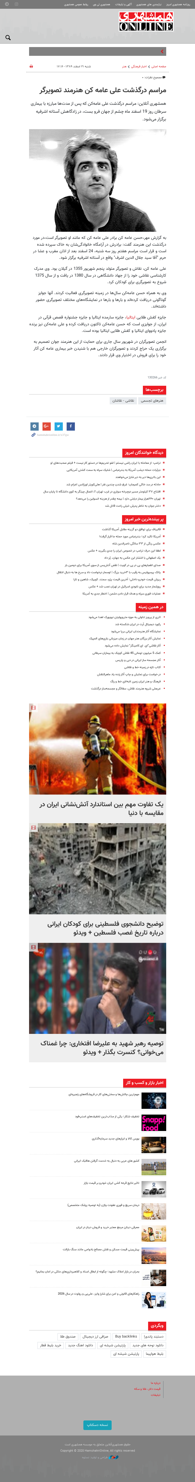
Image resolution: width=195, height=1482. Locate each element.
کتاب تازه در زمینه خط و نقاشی (142, 667)
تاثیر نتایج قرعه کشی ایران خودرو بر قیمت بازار (111, 1183)
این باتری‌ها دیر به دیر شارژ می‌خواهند (138, 477)
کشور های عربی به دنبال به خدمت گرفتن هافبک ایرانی (106, 1161)
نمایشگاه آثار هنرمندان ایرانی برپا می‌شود (136, 631)
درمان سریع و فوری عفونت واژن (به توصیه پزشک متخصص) (103, 1205)
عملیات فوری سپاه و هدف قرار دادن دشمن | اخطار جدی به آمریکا (122, 593)
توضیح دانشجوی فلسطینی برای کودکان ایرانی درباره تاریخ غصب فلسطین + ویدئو (105, 928)
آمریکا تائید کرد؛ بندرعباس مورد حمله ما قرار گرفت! (130, 536)
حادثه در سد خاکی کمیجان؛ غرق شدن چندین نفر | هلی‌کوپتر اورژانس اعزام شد (113, 484)
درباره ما (155, 1383)
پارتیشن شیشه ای (113, 1345)
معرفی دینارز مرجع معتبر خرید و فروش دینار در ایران (107, 1227)
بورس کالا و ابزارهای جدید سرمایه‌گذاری (115, 1138)
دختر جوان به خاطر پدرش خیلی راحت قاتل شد (133, 506)
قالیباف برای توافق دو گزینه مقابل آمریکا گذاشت (131, 529)
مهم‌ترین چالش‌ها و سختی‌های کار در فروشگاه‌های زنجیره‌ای (104, 1094)
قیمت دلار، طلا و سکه (147, 1389)
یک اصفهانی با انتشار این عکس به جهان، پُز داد (132, 558)
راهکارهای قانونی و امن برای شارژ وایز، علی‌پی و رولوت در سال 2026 (98, 1294)
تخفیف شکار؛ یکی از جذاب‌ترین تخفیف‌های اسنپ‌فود (107, 1116)
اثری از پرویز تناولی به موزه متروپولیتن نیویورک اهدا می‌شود (125, 617)
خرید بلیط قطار (50, 1345)
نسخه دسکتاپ (97, 1425)
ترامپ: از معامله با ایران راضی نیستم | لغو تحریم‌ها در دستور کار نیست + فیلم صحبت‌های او (105, 463)
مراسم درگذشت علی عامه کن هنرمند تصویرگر (102, 90)
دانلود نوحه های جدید (147, 1345)
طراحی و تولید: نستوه (100, 1457)
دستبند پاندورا (153, 1336)
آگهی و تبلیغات (123, 4)
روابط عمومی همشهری (76, 4)
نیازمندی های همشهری (149, 4)
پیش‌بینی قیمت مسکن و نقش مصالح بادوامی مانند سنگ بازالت (101, 1249)
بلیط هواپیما (154, 1354)
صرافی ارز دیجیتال (95, 1336)
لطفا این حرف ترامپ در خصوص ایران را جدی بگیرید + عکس (124, 551)
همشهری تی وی (101, 4)
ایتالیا (130, 317)
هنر (124, 66)
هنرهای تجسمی (152, 401)
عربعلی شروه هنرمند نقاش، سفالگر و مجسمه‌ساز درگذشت (126, 688)
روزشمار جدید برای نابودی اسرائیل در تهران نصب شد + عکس (125, 586)
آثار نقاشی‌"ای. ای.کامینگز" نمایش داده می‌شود (133, 645)
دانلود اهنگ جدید (80, 1345)
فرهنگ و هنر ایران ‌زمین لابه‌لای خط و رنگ (135, 681)
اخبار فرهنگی (139, 66)
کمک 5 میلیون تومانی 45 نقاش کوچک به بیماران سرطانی (126, 653)
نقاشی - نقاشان (123, 401)
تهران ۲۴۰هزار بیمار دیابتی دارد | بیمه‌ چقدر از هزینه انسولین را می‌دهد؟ (118, 499)
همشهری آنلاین (146, 21)
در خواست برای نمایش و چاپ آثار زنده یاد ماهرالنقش (129, 674)
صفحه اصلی (158, 66)
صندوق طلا (68, 1336)
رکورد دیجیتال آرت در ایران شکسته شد (138, 624)
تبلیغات (155, 1395)
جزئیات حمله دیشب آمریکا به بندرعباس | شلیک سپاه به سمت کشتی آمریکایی (114, 470)
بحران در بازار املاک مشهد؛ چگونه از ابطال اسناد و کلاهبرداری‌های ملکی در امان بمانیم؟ (87, 1271)
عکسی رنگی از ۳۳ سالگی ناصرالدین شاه (136, 543)
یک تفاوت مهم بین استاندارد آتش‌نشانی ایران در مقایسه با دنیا (101, 809)
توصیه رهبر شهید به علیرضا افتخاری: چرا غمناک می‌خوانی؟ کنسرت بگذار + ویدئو (102, 1048)
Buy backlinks (126, 1336)
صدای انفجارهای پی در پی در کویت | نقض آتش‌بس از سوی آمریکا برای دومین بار (113, 565)
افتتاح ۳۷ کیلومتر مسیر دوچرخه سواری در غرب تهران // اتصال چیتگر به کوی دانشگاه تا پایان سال (102, 491)
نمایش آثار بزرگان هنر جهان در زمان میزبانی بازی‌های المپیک (125, 638)
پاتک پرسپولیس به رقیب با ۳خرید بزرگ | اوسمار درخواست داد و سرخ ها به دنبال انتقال (109, 572)
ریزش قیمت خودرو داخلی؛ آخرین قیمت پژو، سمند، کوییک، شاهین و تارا (117, 579)
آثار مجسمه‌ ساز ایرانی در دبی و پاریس (138, 660)
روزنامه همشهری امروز (178, 4)
